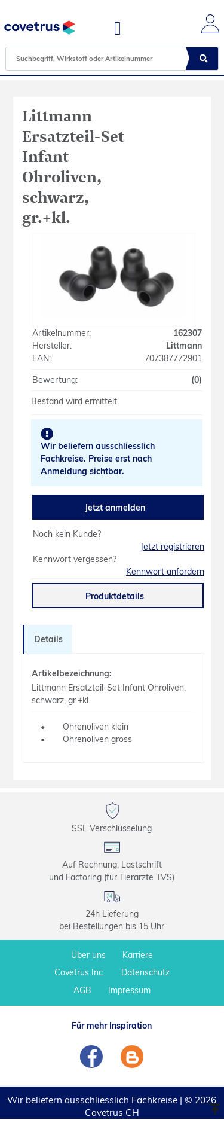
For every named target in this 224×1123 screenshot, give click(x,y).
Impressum (129, 990)
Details (48, 639)
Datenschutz (145, 972)
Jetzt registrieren (172, 546)
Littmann (184, 345)
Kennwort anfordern (165, 571)
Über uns (88, 955)
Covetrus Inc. (79, 972)
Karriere (137, 955)
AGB (82, 990)
